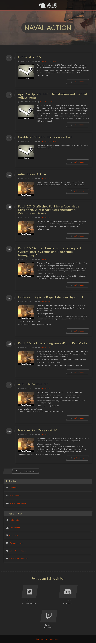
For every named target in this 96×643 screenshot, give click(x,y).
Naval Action (45, 61)
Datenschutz (42, 639)
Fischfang (13, 535)
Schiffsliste (15, 528)
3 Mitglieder (15, 495)
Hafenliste (14, 520)
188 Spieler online (18, 503)
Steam (53, 61)
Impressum (55, 639)
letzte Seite (30, 471)
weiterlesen (77, 82)
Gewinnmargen (16, 543)
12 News (14, 487)
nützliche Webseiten (18, 558)
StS (49, 578)
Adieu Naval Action (18, 551)
